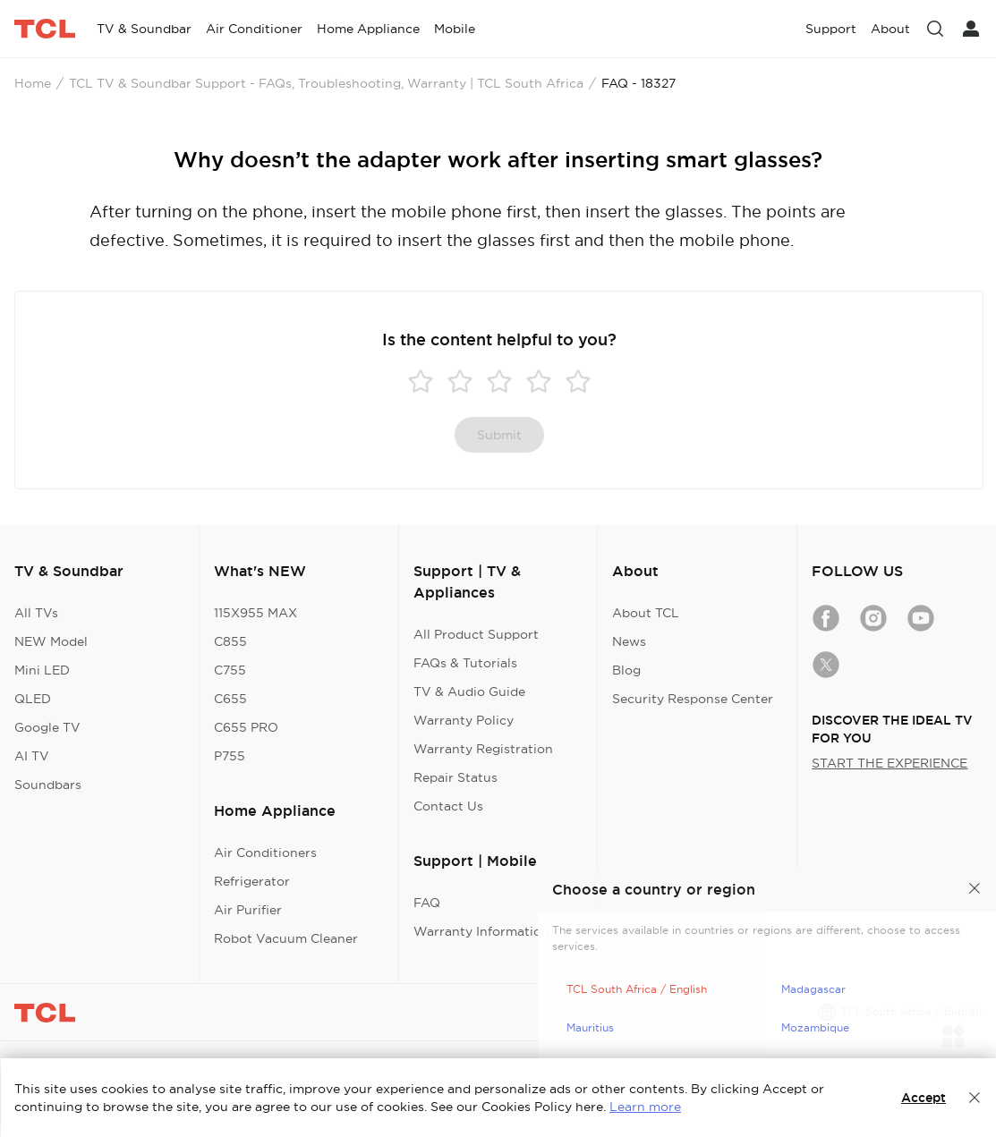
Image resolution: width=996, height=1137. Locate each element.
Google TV (47, 727)
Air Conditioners (265, 852)
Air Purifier (248, 910)
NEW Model (51, 641)
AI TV (31, 756)
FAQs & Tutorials (465, 663)
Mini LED (42, 670)
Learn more (645, 1107)
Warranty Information (481, 931)
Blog (626, 670)
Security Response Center (692, 699)
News (629, 641)
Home (32, 83)
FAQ (426, 903)
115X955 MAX (255, 613)
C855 (230, 641)
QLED (32, 699)
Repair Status (455, 777)
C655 (230, 699)
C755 (230, 670)
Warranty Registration (483, 749)
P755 (229, 756)
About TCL (645, 613)
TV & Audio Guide (469, 691)
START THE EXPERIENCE (889, 763)
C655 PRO (246, 727)
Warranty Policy (463, 720)
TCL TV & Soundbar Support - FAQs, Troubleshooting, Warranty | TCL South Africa (326, 83)
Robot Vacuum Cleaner (286, 938)
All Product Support (476, 634)
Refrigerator (252, 881)
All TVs (36, 613)
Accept (923, 1098)
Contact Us (448, 806)
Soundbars (47, 784)
